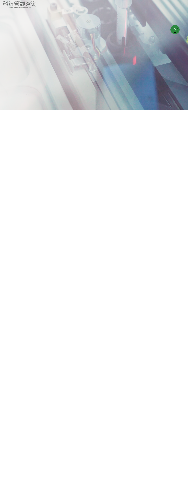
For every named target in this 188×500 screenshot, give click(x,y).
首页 (13, 424)
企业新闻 (151, 424)
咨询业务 (59, 424)
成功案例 (128, 424)
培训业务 (82, 424)
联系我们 (174, 424)
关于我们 (36, 424)
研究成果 (105, 424)
